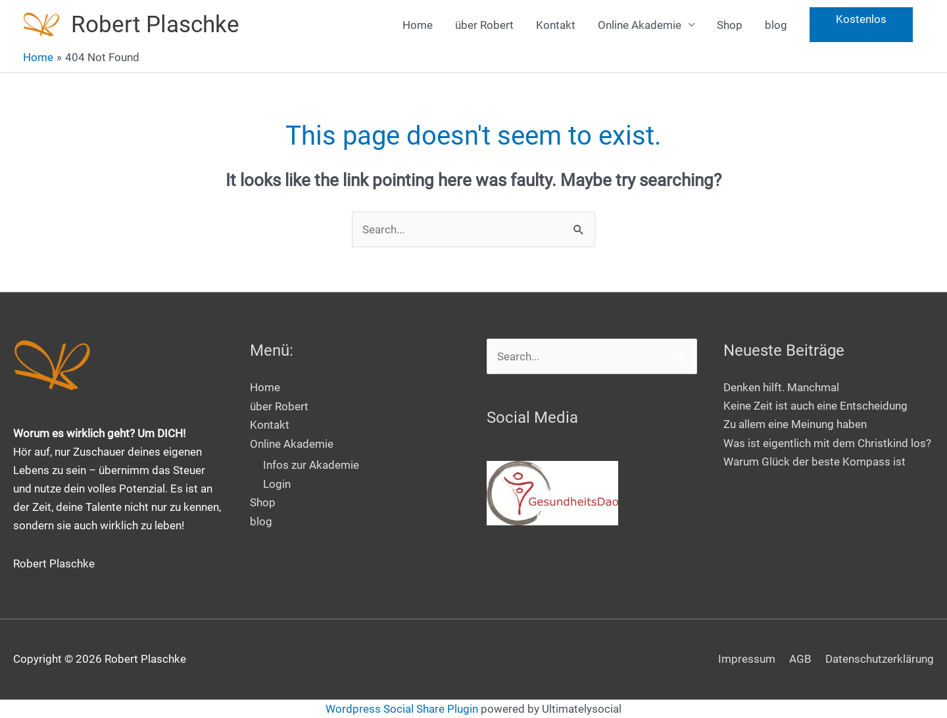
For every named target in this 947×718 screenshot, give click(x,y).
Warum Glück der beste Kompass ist (814, 461)
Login (277, 482)
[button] (861, 25)
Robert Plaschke (155, 24)
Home (417, 25)
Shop (729, 25)
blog (776, 25)
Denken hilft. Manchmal (781, 387)
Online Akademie (639, 25)
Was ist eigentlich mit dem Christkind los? (827, 443)
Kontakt (555, 25)
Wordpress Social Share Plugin (403, 708)
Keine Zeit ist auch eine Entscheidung (815, 405)
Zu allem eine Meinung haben (795, 424)
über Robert (484, 25)
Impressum (746, 658)
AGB (800, 658)
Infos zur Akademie (311, 464)
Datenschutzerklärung (879, 658)
